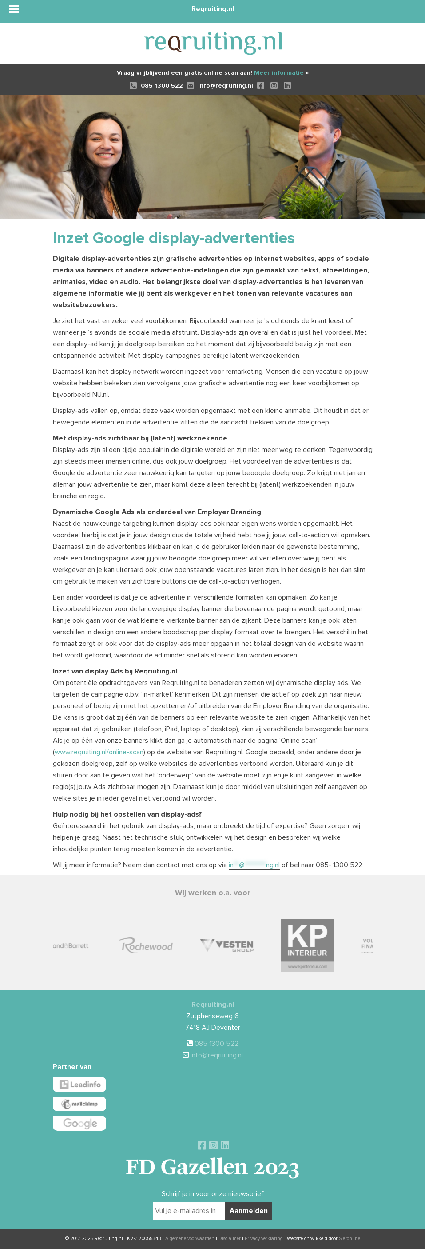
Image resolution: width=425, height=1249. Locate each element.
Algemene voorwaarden (189, 1238)
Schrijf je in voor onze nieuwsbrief (213, 1193)
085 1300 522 (156, 85)
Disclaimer (229, 1238)
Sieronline (349, 1238)
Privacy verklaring (264, 1238)
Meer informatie (281, 72)
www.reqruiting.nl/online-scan (99, 752)
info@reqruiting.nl (220, 85)
